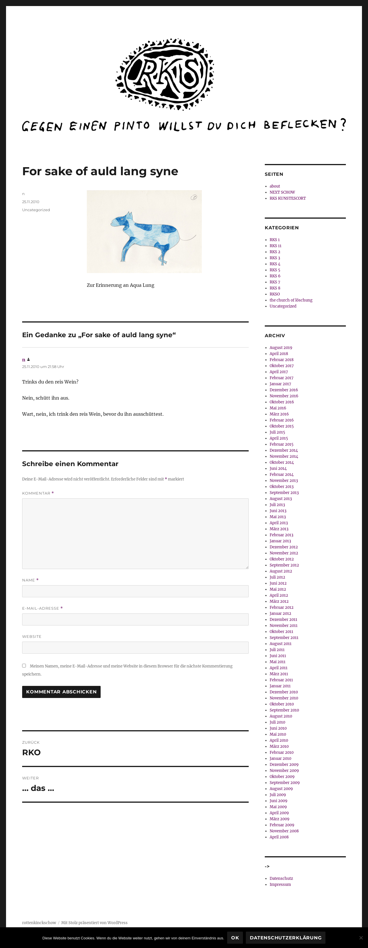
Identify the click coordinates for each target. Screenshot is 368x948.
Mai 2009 (278, 806)
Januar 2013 (280, 541)
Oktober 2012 (282, 559)
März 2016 (279, 414)
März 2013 (279, 529)
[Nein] (361, 938)
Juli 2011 (277, 649)
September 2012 (284, 565)
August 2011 (281, 643)
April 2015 (279, 438)
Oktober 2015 (282, 426)
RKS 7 (275, 282)
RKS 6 (275, 276)
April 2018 (279, 353)
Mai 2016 (278, 408)
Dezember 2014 (284, 450)
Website (32, 636)
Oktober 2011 (281, 631)
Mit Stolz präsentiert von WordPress (94, 922)
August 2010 (281, 716)
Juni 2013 (278, 510)
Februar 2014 (282, 474)
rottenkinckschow (39, 922)
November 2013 (284, 480)
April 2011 (279, 667)
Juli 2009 (278, 794)
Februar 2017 (282, 377)
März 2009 (280, 819)
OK (235, 938)
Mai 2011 (277, 661)
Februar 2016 (282, 420)
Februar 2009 (282, 825)
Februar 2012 (282, 607)
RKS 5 (275, 270)
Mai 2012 (278, 589)
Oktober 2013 (282, 486)
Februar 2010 (282, 752)
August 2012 (281, 571)
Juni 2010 (278, 728)
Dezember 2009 (284, 764)
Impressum (280, 884)
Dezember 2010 (284, 692)
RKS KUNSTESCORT (288, 198)
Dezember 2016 (284, 390)
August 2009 (281, 788)
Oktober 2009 (282, 776)
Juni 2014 (278, 468)
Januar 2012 (280, 613)
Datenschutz (281, 878)
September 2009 (285, 782)
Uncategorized (36, 209)
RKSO (275, 294)
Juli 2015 (277, 432)
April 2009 (279, 812)
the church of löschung (291, 300)
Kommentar (38, 493)
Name (30, 580)
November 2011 (284, 625)
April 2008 (279, 837)
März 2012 (279, 601)
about (275, 186)
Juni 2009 (279, 800)
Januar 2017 (280, 384)
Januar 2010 (280, 758)
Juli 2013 (277, 504)
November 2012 (284, 553)
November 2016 (284, 396)
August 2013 (281, 498)
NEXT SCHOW (282, 192)
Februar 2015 (282, 444)
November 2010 (284, 698)
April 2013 (279, 522)
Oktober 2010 (282, 704)
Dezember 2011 (283, 619)
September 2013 (284, 492)
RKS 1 (275, 239)
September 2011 (284, 637)
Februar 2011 (281, 680)
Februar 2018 (282, 359)
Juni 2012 (278, 583)
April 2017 (279, 371)
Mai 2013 (278, 516)
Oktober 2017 (282, 365)
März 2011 (279, 674)
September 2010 (284, 710)
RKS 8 (275, 288)
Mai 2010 (278, 734)
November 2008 (284, 831)
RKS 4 (275, 264)
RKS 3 (275, 257)
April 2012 (279, 595)
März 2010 (279, 746)
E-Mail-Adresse (42, 608)
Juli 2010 (277, 722)
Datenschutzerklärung (285, 938)
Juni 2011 (278, 655)
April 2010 (279, 740)
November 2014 (284, 456)
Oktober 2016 (282, 402)
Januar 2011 (280, 686)
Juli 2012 (277, 577)
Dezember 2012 (284, 547)
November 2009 (284, 770)
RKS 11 (275, 245)
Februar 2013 (281, 535)
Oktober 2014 (282, 462)
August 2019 (281, 347)
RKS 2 (275, 251)
